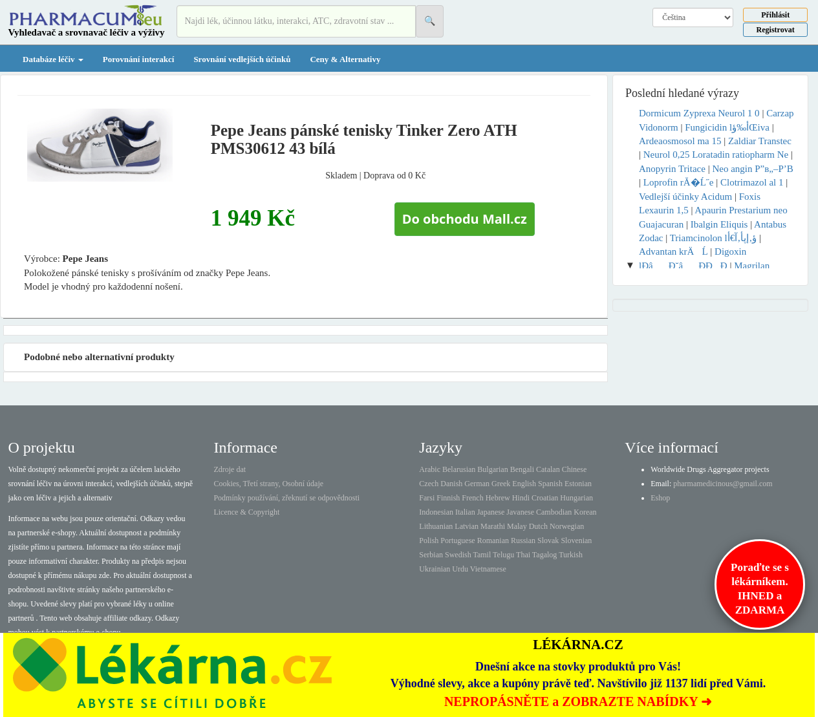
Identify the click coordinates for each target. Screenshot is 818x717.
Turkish (571, 554)
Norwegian (567, 526)
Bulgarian (492, 469)
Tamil (482, 554)
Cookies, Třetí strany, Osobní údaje (268, 483)
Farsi (427, 497)
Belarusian (458, 469)
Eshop (660, 497)
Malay (517, 526)
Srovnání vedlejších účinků (241, 59)
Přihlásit (775, 14)
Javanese (520, 512)
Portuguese (457, 540)
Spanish (550, 483)
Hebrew (498, 497)
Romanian (493, 540)
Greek (500, 483)
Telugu (503, 554)
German (477, 483)
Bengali (522, 469)
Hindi (521, 497)
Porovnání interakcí (139, 59)
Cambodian (554, 512)
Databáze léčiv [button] (53, 59)
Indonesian (436, 512)
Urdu (460, 568)
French (472, 497)
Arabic (429, 469)
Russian (523, 540)
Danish (451, 483)
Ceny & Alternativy (345, 59)
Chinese (574, 469)
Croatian (545, 497)
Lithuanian (436, 526)
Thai (523, 554)
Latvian (467, 526)
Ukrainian (434, 568)
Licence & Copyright (246, 512)
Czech (428, 483)
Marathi (492, 526)
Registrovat (776, 29)
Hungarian (576, 497)
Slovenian (576, 540)
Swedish (458, 554)
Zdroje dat (229, 469)
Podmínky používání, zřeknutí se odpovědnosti (286, 497)
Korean (585, 512)
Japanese (491, 512)
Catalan (548, 469)
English (524, 483)
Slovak (548, 540)
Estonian (578, 483)
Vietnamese (488, 568)
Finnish (448, 497)
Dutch (538, 526)
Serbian (431, 554)
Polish (428, 540)
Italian (465, 512)
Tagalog (544, 554)
